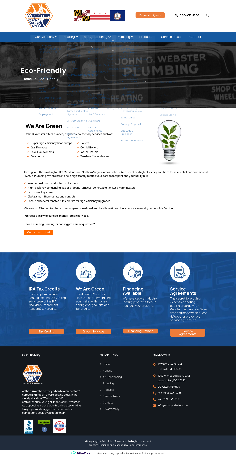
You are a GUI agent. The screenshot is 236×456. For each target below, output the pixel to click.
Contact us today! (38, 232)
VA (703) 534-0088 (169, 399)
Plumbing (123, 37)
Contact (195, 37)
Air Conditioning (96, 37)
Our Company (44, 37)
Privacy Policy (111, 409)
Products (145, 37)
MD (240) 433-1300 (169, 393)
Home (106, 364)
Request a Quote (150, 15)
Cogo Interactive (137, 444)
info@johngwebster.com (173, 405)
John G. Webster (118, 441)
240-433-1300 (189, 15)
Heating (69, 37)
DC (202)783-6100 (169, 386)
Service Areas (171, 37)
